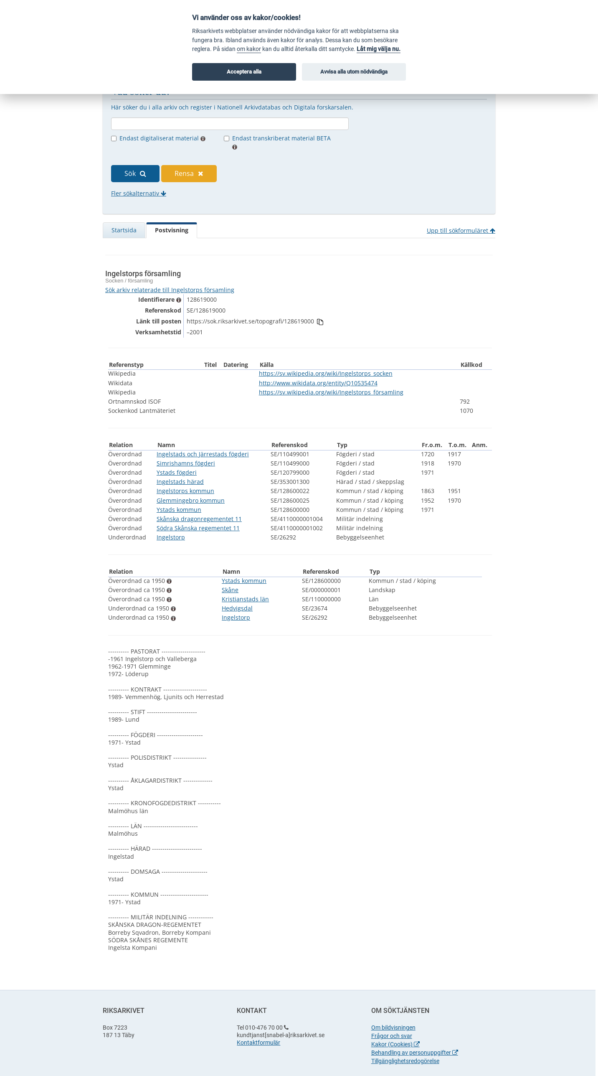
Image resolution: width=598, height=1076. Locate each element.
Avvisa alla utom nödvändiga (354, 72)
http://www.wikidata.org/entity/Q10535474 (318, 383)
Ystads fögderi (177, 472)
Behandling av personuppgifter (414, 1052)
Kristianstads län (245, 599)
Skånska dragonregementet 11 (199, 519)
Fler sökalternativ (138, 193)
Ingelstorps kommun (185, 491)
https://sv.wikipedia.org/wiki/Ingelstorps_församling (331, 392)
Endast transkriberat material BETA (281, 142)
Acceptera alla (244, 72)
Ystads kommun (179, 510)
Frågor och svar (391, 1036)
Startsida (124, 230)
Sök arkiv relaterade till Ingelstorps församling (169, 290)
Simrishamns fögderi (186, 463)
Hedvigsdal (237, 608)
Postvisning (171, 230)
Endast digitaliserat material (162, 138)
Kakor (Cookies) (395, 1044)
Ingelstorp (171, 537)
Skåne (230, 590)
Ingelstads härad (180, 482)
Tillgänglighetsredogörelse (405, 1061)
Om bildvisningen (393, 1027)
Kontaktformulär (258, 1042)
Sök (135, 173)
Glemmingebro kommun (191, 500)
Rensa (189, 173)
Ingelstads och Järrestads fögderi (203, 454)
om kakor (249, 49)
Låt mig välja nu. (378, 49)
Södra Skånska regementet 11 (198, 528)
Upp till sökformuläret (461, 230)
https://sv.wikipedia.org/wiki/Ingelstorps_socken (326, 373)
